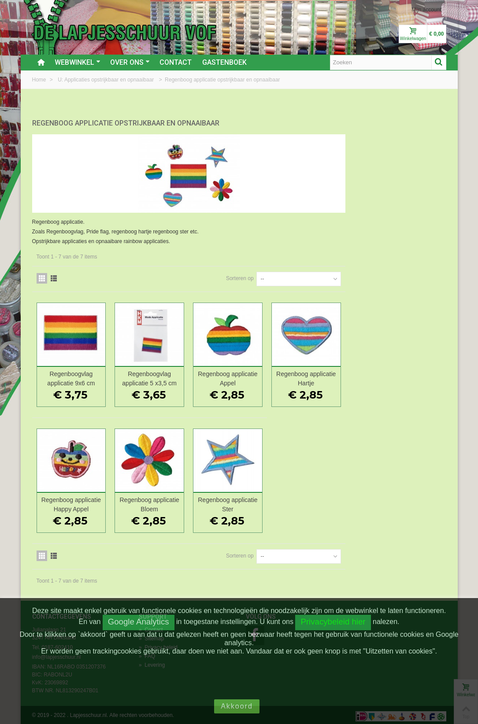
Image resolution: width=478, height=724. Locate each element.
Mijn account (426, 10)
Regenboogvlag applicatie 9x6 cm (177, 376)
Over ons (130, 62)
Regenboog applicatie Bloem (254, 502)
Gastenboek (224, 62)
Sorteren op (341, 276)
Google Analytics (138, 621)
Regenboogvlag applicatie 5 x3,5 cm (254, 376)
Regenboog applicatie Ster (330, 502)
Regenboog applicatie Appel (330, 376)
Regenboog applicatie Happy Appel (177, 502)
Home (40, 80)
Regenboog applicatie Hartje (407, 376)
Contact (175, 62)
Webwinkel (77, 62)
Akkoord (237, 706)
